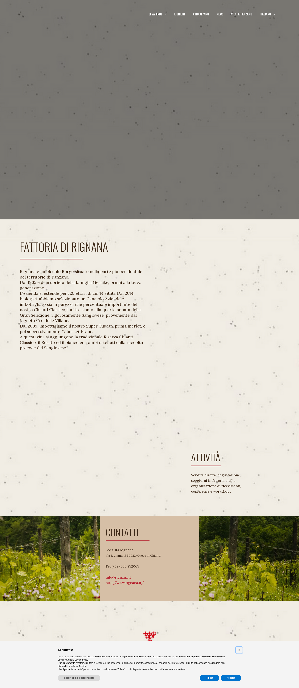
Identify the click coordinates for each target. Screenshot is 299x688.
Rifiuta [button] (209, 678)
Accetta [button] (231, 678)
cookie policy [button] (81, 659)
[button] (173, 14)
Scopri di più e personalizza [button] (79, 678)
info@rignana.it (118, 577)
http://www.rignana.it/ (125, 582)
